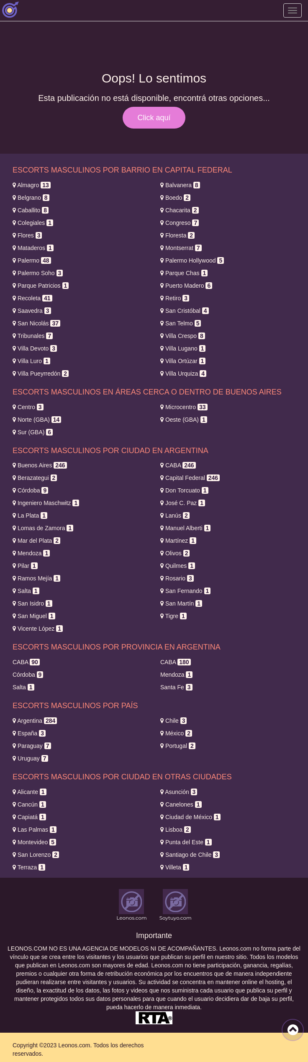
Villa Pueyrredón (41, 373)
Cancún (29, 804)
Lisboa (175, 829)
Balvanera (180, 185)
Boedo (175, 197)
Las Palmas (34, 829)
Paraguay (32, 745)
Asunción (178, 792)
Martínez (178, 540)
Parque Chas (184, 273)
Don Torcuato (184, 490)
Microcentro (184, 407)
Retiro (174, 298)
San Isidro (32, 603)
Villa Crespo (182, 336)
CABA (178, 465)
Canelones (181, 804)
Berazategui (35, 477)
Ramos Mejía (36, 578)
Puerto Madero (186, 285)
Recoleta (32, 298)
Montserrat (181, 248)
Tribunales (33, 336)
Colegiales (33, 222)
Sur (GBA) (33, 432)
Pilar (25, 565)
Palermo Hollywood (192, 260)
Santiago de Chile (190, 854)
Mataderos (33, 248)
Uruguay (30, 758)
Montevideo (34, 842)
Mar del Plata (36, 540)
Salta (26, 591)
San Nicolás (36, 323)
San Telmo (180, 323)
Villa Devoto (35, 348)
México (176, 733)
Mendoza (31, 553)
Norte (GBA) (37, 419)
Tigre (173, 616)
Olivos (175, 553)
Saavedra (32, 310)
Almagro (32, 185)
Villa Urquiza (183, 373)
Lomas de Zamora (43, 528)
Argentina (35, 720)
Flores (27, 235)
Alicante (29, 792)
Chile (173, 720)
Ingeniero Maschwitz (46, 503)
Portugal (177, 745)
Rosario (177, 578)
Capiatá (29, 817)
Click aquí (153, 117)
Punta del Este (186, 842)
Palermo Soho (38, 273)
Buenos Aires (40, 465)
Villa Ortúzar (182, 361)
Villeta (174, 867)
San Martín (181, 603)
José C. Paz (182, 503)
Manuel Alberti (185, 528)
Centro (28, 407)
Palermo (32, 260)
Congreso (179, 222)
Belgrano (31, 197)
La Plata (30, 515)
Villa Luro (31, 361)
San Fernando (185, 591)
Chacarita (179, 210)
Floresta (177, 235)
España (29, 733)
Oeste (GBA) (183, 419)
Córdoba (30, 490)
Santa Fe (176, 687)
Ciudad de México (190, 817)
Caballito (31, 210)
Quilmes (177, 565)
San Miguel (34, 616)
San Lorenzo (36, 854)
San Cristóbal (184, 310)
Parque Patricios (41, 285)
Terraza (29, 867)
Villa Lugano (182, 348)
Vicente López (38, 628)
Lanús (175, 515)
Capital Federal (190, 477)
